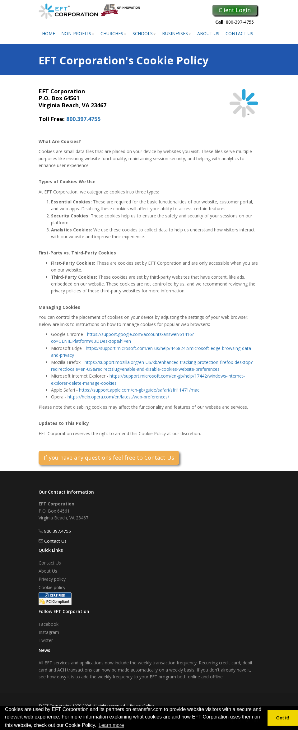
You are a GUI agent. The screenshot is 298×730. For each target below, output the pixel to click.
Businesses (176, 33)
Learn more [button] (111, 725)
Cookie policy (52, 587)
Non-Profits (77, 33)
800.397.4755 (83, 119)
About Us (208, 33)
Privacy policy (52, 579)
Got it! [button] (282, 717)
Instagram (49, 632)
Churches (113, 33)
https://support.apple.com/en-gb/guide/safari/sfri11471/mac (139, 390)
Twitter (46, 640)
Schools (144, 33)
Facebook (48, 624)
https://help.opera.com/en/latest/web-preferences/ (118, 397)
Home (48, 33)
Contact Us (239, 33)
